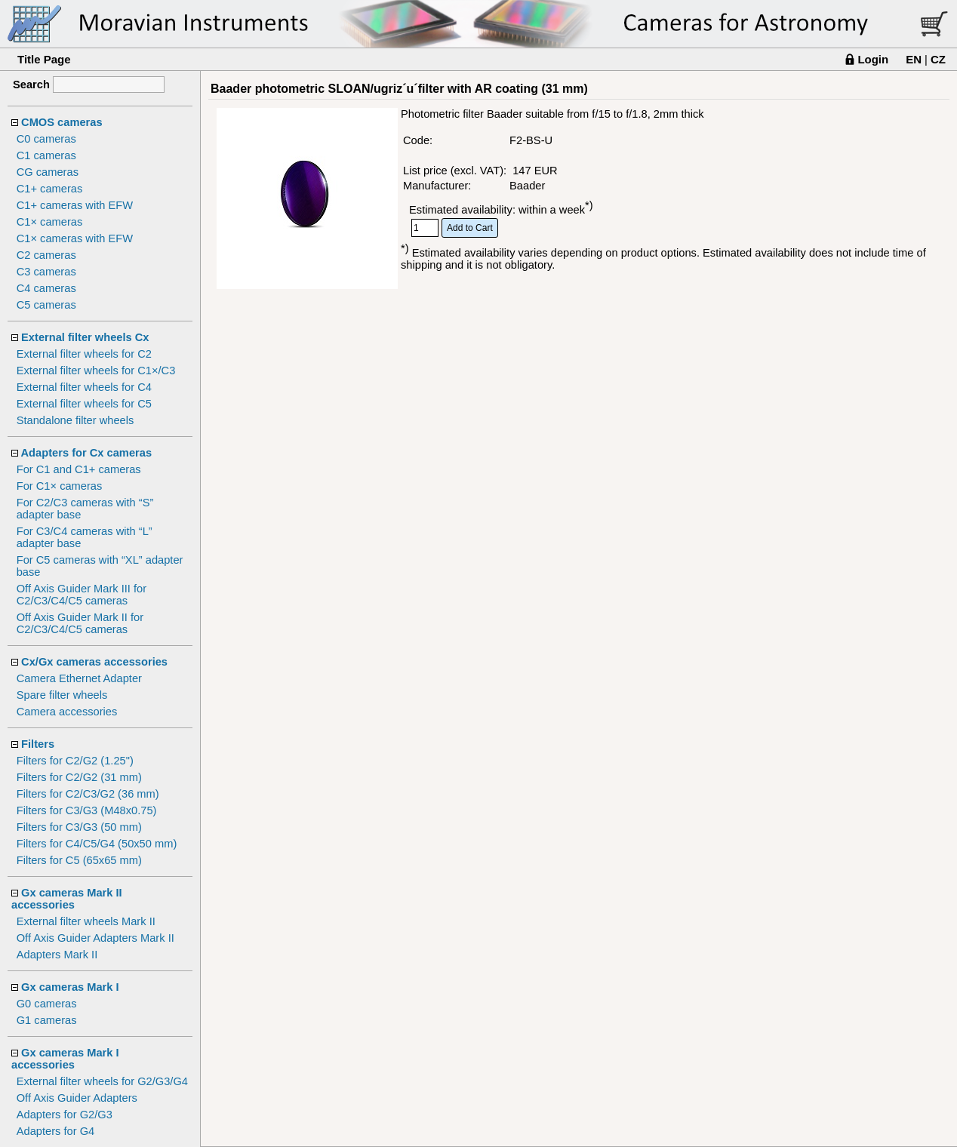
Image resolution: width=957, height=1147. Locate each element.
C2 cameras (46, 255)
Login (872, 59)
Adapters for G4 (55, 1131)
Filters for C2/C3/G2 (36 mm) (88, 794)
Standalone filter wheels (75, 420)
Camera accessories (67, 712)
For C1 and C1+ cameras (79, 469)
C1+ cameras (50, 189)
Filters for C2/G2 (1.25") (75, 761)
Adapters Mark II (57, 955)
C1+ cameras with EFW (75, 205)
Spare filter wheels (62, 695)
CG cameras (47, 172)
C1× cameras (50, 222)
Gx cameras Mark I (70, 987)
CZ (938, 59)
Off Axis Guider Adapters (77, 1098)
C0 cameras (46, 139)
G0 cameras (47, 1004)
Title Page (44, 59)
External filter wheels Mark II (86, 921)
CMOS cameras (62, 122)
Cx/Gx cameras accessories (94, 662)
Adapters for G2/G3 (64, 1115)
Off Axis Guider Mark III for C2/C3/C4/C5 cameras (81, 595)
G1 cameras (47, 1020)
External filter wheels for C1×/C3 (96, 370)
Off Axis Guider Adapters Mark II (95, 938)
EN (914, 59)
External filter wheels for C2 (84, 354)
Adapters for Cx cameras (86, 453)
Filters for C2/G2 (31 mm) (79, 777)
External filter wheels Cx (85, 337)
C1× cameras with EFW (75, 238)
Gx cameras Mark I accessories (65, 1059)
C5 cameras (46, 305)
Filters (37, 744)
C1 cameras (46, 155)
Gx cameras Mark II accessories (66, 899)
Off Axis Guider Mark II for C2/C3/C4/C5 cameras (80, 623)
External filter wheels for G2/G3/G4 (102, 1081)
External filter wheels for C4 (84, 387)
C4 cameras (46, 288)
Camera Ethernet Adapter (79, 678)
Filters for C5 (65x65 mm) (79, 860)
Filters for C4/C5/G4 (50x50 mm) (97, 844)
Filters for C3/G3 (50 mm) (79, 827)
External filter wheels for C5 (84, 404)
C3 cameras (46, 272)
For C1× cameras (60, 486)
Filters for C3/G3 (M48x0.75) (87, 810)
